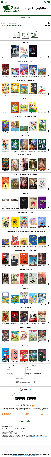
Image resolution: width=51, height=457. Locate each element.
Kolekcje (18, 25)
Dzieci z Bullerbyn (29, 370)
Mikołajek (8, 369)
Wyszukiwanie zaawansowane (8, 25)
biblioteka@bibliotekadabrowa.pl (39, 436)
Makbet (17, 381)
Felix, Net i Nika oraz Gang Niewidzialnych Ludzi (34, 372)
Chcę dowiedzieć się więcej (18, 455)
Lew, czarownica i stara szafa (12, 370)
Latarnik (27, 374)
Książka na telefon (7, 426)
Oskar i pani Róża (10, 373)
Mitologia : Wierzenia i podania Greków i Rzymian (34, 373)
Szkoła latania (28, 369)
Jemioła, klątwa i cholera (20, 383)
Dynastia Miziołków (10, 372)
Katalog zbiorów (25, 17)
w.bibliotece (36, 408)
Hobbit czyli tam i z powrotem (12, 374)
